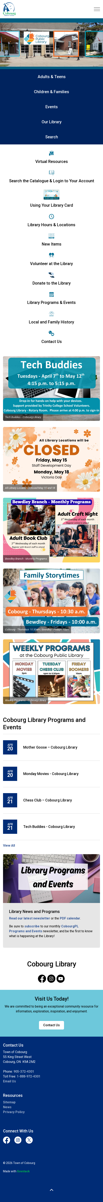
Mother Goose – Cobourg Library (50, 747)
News (7, 1107)
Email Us (9, 1081)
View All (9, 845)
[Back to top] (51, 1190)
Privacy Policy (14, 1112)
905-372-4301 (24, 1071)
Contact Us (51, 1025)
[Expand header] (97, 9)
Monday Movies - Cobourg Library (51, 774)
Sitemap (9, 1102)
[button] (51, 388)
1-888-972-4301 (28, 1076)
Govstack (23, 1171)
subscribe (32, 926)
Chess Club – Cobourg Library (47, 800)
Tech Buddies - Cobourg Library (49, 826)
